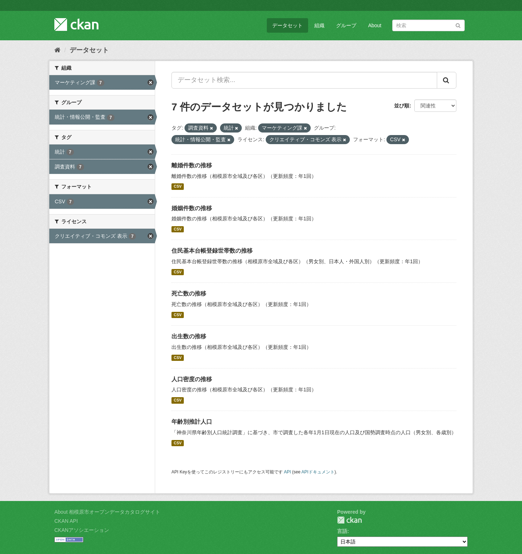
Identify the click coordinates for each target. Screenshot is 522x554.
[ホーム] (57, 50)
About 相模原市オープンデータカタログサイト (107, 512)
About (374, 25)
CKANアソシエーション (81, 530)
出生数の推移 (188, 336)
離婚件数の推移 (191, 165)
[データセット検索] (428, 25)
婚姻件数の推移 (191, 208)
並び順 (401, 106)
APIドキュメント (318, 471)
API (287, 471)
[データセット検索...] (304, 80)
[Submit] (458, 25)
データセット (287, 25)
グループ (346, 25)
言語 (342, 531)
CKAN (349, 520)
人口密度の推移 (191, 379)
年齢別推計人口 (191, 422)
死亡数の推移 (188, 293)
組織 (319, 25)
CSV (178, 186)
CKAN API (66, 521)
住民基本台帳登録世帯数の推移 (212, 251)
